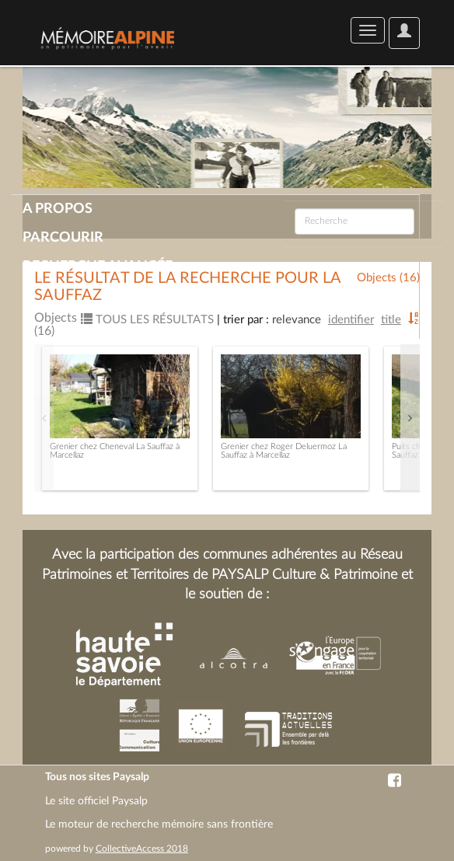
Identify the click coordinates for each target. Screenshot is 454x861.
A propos (58, 209)
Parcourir (63, 238)
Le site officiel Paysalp (96, 801)
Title (391, 320)
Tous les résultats (147, 320)
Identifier (351, 320)
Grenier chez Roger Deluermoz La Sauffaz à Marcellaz (284, 450)
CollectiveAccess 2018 (142, 848)
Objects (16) (388, 278)
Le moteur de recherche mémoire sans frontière (159, 824)
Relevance (296, 320)
